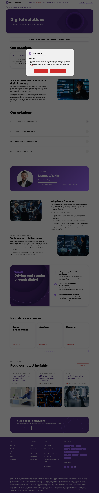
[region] (50, 62)
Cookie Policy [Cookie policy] (31, 65)
